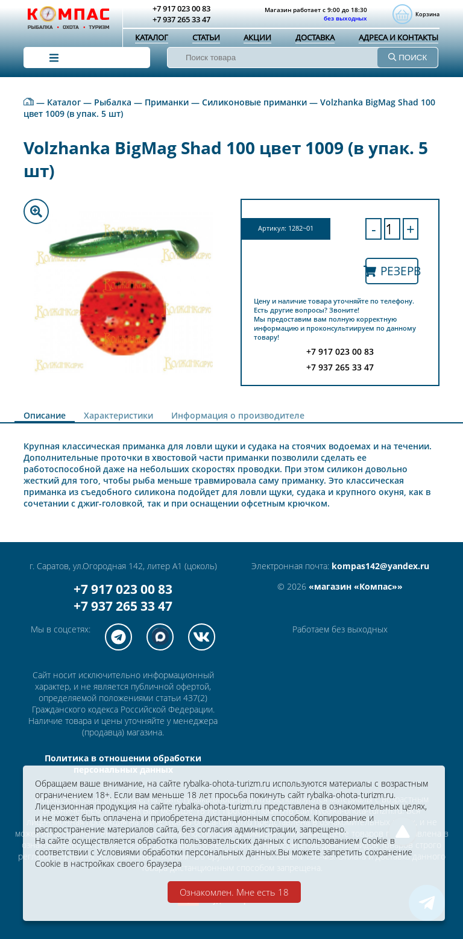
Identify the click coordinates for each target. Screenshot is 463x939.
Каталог (151, 37)
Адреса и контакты (398, 37)
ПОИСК (407, 57)
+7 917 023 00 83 (123, 589)
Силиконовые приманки (254, 102)
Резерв (391, 270)
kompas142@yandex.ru (380, 566)
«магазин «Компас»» (356, 586)
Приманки (167, 102)
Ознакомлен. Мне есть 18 (234, 892)
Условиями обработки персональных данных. (187, 852)
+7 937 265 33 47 (123, 605)
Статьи (206, 37)
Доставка (315, 37)
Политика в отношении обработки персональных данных (123, 763)
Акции (257, 37)
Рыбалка (112, 102)
